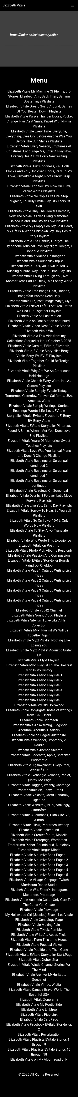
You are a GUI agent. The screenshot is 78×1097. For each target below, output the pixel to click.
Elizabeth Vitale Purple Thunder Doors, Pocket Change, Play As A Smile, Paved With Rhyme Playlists (39, 121)
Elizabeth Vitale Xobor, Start (39, 960)
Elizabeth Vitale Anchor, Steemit (39, 750)
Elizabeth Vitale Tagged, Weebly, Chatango (39, 785)
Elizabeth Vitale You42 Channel (39, 610)
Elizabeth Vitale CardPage (39, 1020)
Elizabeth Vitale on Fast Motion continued (39, 321)
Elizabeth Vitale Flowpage (39, 910)
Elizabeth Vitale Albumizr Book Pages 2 (39, 860)
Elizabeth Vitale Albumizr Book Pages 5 (39, 875)
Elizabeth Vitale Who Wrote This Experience (39, 540)
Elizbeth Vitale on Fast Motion (39, 316)
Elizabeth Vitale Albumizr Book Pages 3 (39, 865)
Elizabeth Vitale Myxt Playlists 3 (39, 685)
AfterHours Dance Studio (39, 885)
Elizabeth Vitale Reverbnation (39, 1034)
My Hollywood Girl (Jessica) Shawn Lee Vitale (39, 915)
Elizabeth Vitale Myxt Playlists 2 (39, 680)
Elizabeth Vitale (13, 5)
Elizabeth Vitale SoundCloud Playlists (39, 615)
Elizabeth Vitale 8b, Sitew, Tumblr (39, 790)
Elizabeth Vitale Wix (39, 331)
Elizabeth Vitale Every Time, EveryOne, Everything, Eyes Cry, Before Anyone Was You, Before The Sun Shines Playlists (39, 136)
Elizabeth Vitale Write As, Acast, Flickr (39, 935)
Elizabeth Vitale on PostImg (39, 545)
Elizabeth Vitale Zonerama (39, 1000)
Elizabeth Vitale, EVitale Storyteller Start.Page (39, 955)
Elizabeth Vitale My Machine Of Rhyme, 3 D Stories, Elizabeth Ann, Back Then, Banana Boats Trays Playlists (39, 96)
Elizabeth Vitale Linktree (39, 1010)
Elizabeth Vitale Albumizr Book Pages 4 (39, 870)
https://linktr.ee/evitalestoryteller (34, 35)
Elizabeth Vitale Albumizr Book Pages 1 (39, 855)
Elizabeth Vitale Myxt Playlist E (39, 660)
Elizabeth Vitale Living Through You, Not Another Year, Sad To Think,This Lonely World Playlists (39, 281)
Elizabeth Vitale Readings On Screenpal (39, 491)
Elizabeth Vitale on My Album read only (39, 1059)
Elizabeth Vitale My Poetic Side (39, 1005)
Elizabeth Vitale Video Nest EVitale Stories (39, 326)
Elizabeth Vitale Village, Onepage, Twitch (39, 880)
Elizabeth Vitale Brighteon (39, 720)
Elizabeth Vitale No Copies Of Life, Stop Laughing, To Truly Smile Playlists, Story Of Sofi (39, 201)
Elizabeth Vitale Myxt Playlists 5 (39, 695)
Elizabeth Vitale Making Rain (39, 925)
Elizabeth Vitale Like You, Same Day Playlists (39, 506)
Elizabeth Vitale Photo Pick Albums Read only (39, 550)
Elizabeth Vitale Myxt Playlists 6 (39, 700)
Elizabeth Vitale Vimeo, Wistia (39, 985)
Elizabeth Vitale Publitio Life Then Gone (39, 950)
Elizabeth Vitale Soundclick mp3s (39, 261)
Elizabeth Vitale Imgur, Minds (39, 850)
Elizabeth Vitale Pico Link (38, 1015)
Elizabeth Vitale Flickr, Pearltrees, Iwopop (39, 825)
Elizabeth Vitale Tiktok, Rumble (39, 930)
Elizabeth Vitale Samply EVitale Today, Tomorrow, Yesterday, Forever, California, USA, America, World (39, 396)
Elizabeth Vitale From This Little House (39, 940)
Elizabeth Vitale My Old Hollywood (39, 705)
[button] (72, 5)
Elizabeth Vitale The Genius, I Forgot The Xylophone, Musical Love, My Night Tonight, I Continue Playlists (39, 246)
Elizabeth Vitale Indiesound (39, 830)
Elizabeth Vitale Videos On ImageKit (39, 256)
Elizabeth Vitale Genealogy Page (39, 920)
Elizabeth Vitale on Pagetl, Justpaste (39, 735)
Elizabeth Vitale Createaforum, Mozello (39, 835)
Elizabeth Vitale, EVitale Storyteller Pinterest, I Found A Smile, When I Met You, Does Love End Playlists (39, 431)
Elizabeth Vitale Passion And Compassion (39, 555)
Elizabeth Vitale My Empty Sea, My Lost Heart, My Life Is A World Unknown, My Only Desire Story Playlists (39, 231)
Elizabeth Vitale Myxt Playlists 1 (39, 675)
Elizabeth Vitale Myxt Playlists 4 (39, 690)
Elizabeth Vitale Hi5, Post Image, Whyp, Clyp (39, 301)
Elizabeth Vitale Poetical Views (39, 945)
